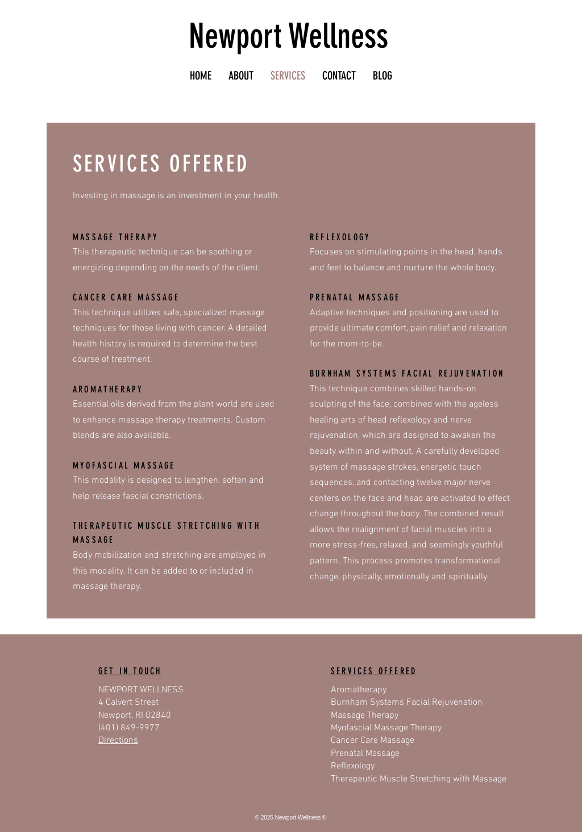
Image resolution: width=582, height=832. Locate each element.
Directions (118, 740)
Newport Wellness (288, 36)
